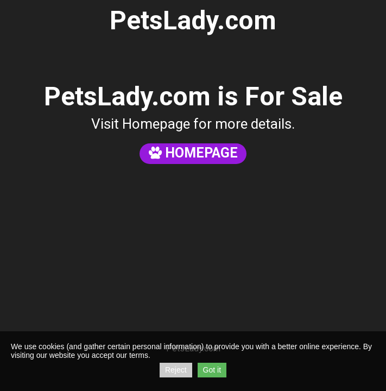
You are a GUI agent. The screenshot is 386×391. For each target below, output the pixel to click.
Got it (212, 369)
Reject (176, 369)
